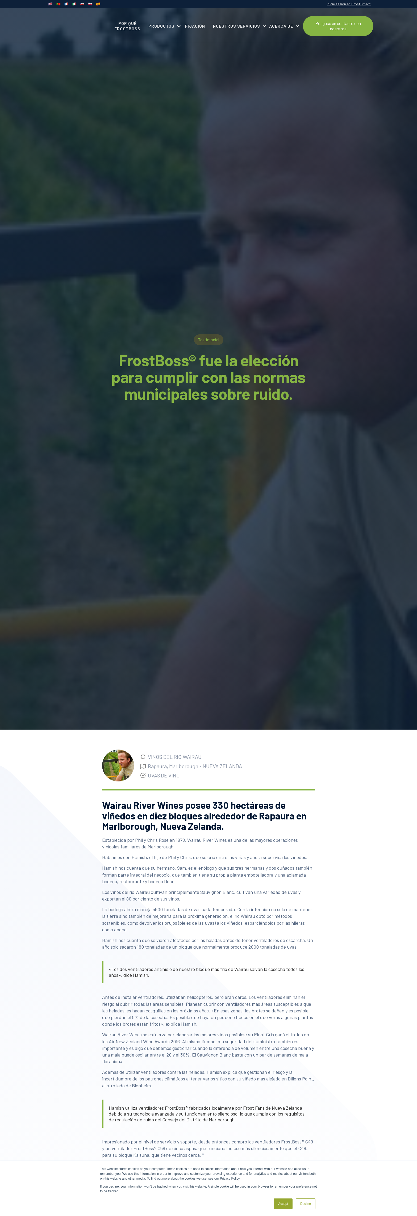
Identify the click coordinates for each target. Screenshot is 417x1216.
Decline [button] (305, 1204)
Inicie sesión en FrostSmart (349, 4)
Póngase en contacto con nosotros (338, 26)
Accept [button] (283, 1204)
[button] (162, 26)
